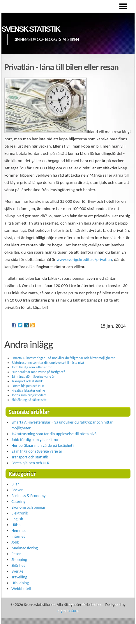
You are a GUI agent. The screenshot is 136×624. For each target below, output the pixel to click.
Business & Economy (28, 495)
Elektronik (19, 513)
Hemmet (18, 530)
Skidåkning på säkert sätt (29, 400)
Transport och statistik (27, 381)
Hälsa (15, 524)
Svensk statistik (30, 29)
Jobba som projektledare (29, 395)
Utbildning (20, 582)
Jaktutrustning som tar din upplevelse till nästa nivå (48, 363)
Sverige (17, 571)
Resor (16, 553)
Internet (18, 536)
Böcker (17, 489)
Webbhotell (21, 588)
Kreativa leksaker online (28, 390)
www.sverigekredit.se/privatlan (84, 259)
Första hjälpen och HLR (28, 386)
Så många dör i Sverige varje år (33, 376)
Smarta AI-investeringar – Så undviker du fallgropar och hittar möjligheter (63, 358)
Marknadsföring (24, 548)
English (17, 519)
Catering (18, 501)
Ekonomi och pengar (28, 507)
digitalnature (68, 610)
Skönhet (18, 565)
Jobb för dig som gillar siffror (32, 367)
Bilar (15, 484)
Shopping (19, 559)
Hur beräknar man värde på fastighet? (38, 372)
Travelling (19, 577)
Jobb (15, 542)
